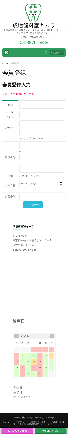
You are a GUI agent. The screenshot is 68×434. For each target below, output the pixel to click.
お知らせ (52, 424)
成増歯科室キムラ (34, 25)
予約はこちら (51, 430)
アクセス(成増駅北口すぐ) (29, 424)
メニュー (57, 53)
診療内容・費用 (38, 421)
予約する (20, 421)
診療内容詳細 (58, 421)
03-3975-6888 (17, 430)
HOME (6, 421)
